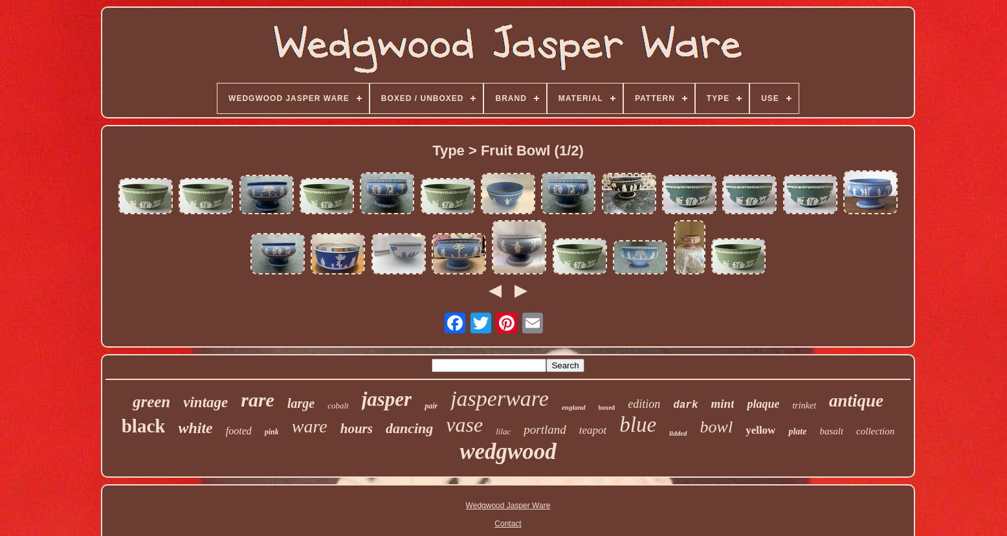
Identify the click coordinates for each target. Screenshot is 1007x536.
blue (637, 424)
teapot (593, 430)
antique (856, 400)
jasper (387, 399)
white (195, 427)
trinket (804, 405)
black (144, 426)
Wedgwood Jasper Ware (508, 505)
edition (644, 403)
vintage (205, 402)
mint (723, 403)
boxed (607, 407)
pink (272, 431)
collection (875, 431)
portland (545, 429)
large (301, 403)
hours (356, 428)
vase (464, 424)
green (151, 401)
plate (797, 431)
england (574, 407)
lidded (678, 433)
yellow (760, 430)
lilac (503, 431)
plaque (763, 403)
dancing (409, 428)
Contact (507, 523)
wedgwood (508, 451)
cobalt (338, 405)
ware (309, 426)
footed (239, 430)
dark (685, 405)
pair (431, 405)
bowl (716, 427)
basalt (831, 431)
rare (257, 399)
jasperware (499, 398)
